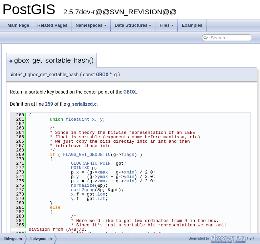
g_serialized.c (166, 104)
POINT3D (165, 181)
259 (134, 104)
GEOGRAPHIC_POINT (177, 177)
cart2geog (167, 203)
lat (186, 212)
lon (186, 207)
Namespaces (91, 25)
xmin (214, 185)
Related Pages (52, 25)
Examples (192, 25)
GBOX (186, 74)
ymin (214, 190)
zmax (187, 194)
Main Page (18, 25)
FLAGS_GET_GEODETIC (171, 168)
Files (166, 25)
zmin (214, 194)
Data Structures (133, 25)
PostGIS (13, 49)
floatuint (162, 119)
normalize (167, 199)
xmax (187, 185)
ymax (187, 190)
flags (212, 168)
